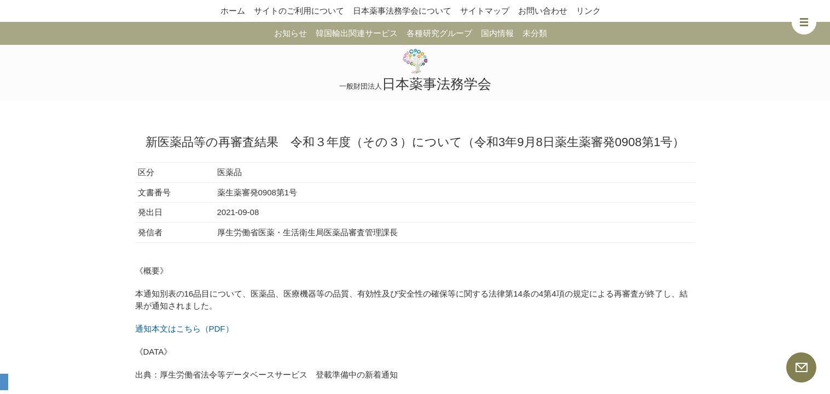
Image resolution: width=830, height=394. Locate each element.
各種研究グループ (439, 33)
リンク (588, 10)
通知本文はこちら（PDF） (184, 328)
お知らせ (290, 33)
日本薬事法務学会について (402, 10)
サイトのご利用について (299, 10)
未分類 (535, 33)
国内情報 (497, 33)
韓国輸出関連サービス (357, 33)
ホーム (232, 10)
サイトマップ (484, 10)
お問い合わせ (542, 10)
